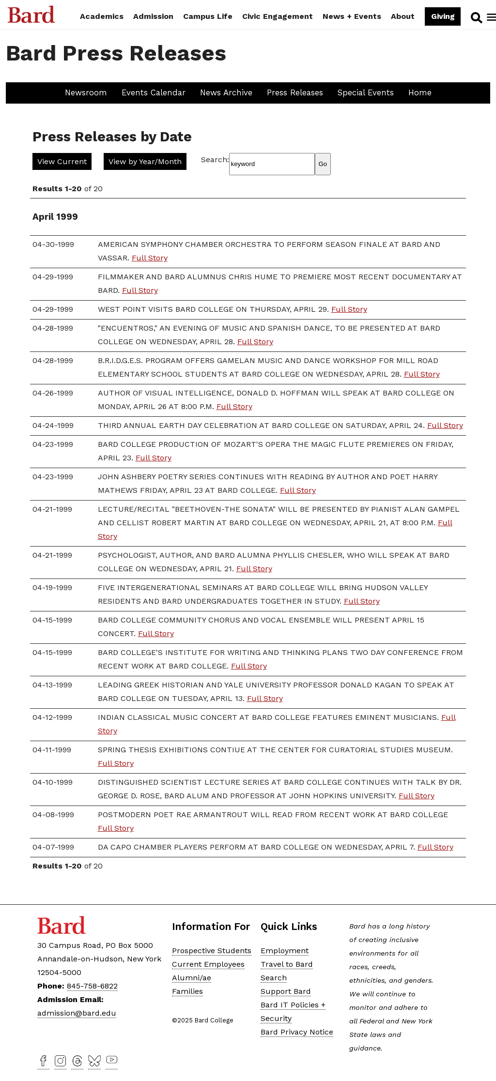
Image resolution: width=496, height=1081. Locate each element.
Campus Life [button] (207, 16)
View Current (62, 161)
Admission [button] (153, 16)
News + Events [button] (352, 16)
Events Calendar (154, 92)
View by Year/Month (145, 161)
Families (187, 991)
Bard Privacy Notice (297, 1031)
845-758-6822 (92, 985)
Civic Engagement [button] (277, 16)
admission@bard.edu (76, 1013)
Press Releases (295, 92)
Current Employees (208, 964)
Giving (442, 16)
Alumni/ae (191, 977)
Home (420, 92)
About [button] (403, 16)
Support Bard (286, 991)
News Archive (226, 92)
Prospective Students (211, 950)
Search (475, 17)
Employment (285, 950)
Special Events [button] (366, 92)
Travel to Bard (287, 964)
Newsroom (86, 92)
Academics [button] (102, 16)
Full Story (150, 257)
